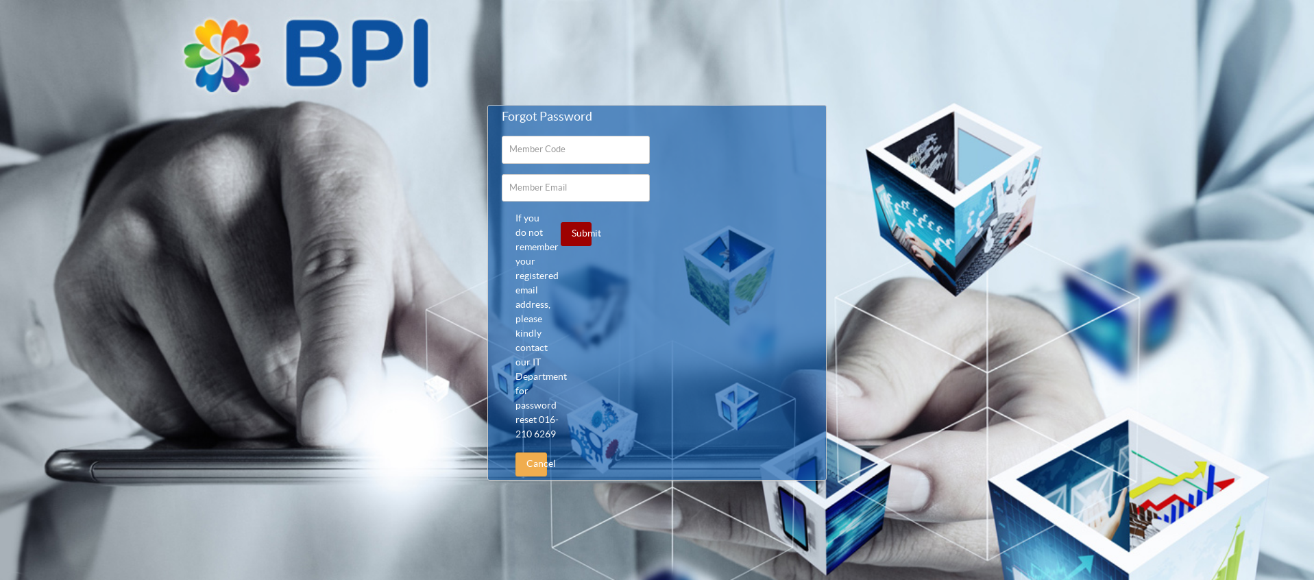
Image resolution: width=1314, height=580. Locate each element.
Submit (582, 234)
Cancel (536, 464)
